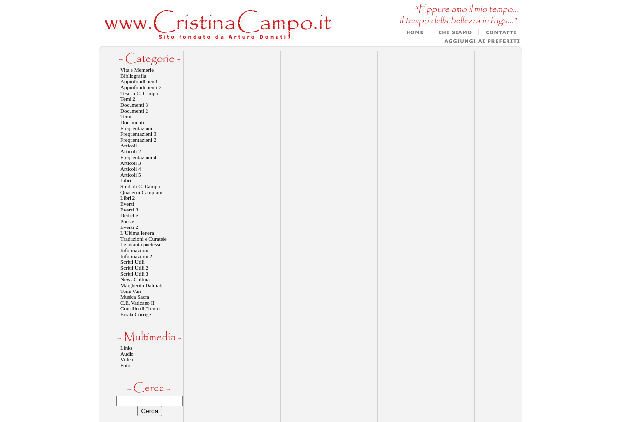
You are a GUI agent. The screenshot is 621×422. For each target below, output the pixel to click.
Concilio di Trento (140, 308)
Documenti (132, 122)
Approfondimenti (138, 81)
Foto (125, 365)
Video (126, 359)
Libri (125, 180)
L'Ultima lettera (137, 233)
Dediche (129, 215)
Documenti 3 (134, 105)
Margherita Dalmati (141, 285)
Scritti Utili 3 (134, 273)
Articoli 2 (130, 151)
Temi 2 (127, 99)
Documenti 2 (134, 111)
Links (126, 348)
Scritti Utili (132, 262)
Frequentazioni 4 (138, 157)
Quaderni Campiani (141, 192)
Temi (125, 116)
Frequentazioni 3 (138, 134)
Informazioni (134, 250)
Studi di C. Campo (140, 186)
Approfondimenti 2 (141, 87)
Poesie (127, 221)
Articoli (128, 145)
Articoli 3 (130, 163)
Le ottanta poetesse (140, 244)
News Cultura (135, 279)
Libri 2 (127, 198)
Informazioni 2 (136, 256)
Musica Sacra (134, 297)
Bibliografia (133, 76)
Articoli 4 (130, 169)
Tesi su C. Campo (139, 93)
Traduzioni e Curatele (143, 239)
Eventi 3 (129, 209)
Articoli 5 (130, 175)
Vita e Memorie (137, 70)
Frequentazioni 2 (138, 140)
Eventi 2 (129, 227)
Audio (127, 354)
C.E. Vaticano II (137, 303)
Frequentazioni (136, 128)
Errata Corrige (135, 314)
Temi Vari (130, 291)
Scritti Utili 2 (134, 268)
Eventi (127, 204)
